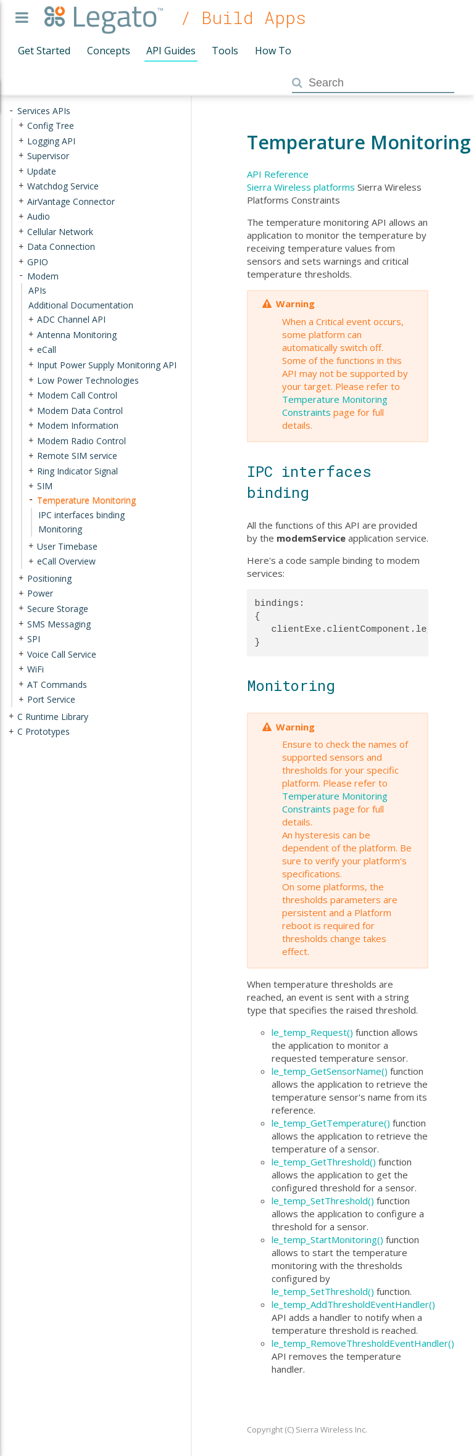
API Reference (278, 174)
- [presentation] (11, 111)
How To (273, 50)
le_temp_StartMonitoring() (327, 1239)
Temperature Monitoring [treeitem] (86, 500)
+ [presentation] (21, 125)
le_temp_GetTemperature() (331, 1123)
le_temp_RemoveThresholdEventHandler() (363, 1343)
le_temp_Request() (312, 1032)
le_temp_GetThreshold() (324, 1162)
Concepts (108, 50)
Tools (225, 50)
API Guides (171, 50)
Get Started (44, 50)
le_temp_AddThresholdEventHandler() (353, 1304)
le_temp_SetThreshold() (323, 1200)
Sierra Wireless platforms (301, 187)
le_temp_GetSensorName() (330, 1071)
